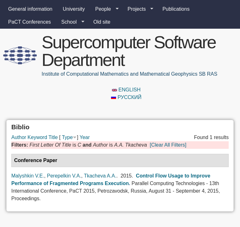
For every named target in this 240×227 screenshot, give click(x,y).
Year (85, 137)
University (74, 9)
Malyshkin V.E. (27, 175)
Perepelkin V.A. (64, 175)
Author (18, 137)
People (104, 9)
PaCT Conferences (29, 22)
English (126, 89)
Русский (126, 97)
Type (67, 137)
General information (30, 9)
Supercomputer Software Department (128, 51)
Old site (101, 22)
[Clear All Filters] (168, 145)
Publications (175, 9)
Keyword (37, 137)
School (70, 22)
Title (53, 137)
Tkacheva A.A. (100, 175)
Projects (138, 9)
